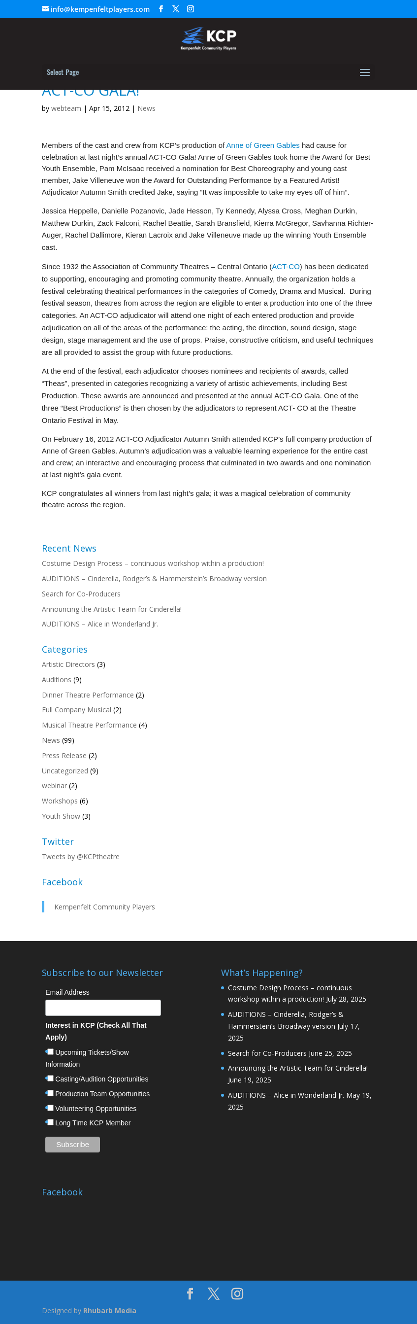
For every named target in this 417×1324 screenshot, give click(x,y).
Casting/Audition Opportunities (101, 1079)
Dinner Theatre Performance (88, 694)
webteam (66, 108)
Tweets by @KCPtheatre (81, 856)
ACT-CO (286, 266)
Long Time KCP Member (92, 1123)
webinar (54, 785)
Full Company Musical (76, 709)
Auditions (56, 679)
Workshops (60, 800)
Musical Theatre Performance (89, 725)
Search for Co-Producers (81, 593)
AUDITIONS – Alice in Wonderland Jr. (100, 623)
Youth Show (61, 816)
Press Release (64, 755)
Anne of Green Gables (263, 145)
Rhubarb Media (109, 1310)
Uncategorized (65, 770)
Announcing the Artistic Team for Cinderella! (112, 609)
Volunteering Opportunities (95, 1109)
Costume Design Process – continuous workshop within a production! (153, 563)
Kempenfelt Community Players (104, 906)
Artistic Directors (68, 664)
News (146, 108)
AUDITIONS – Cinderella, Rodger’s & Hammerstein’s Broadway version (154, 578)
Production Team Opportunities (102, 1094)
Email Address (67, 992)
